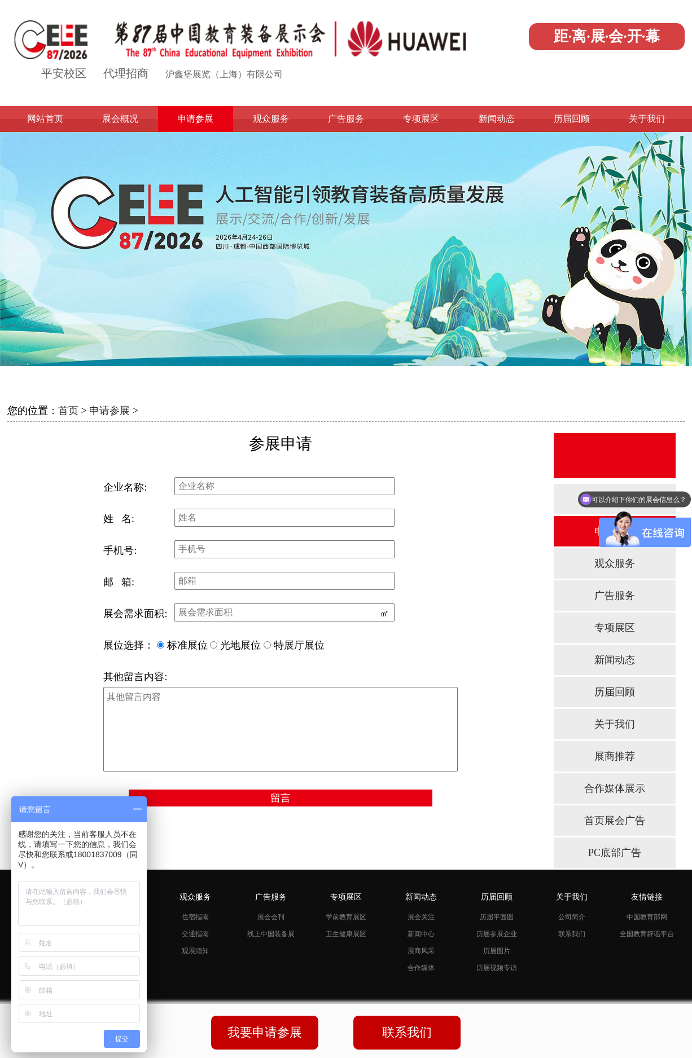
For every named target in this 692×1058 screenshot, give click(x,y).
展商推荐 (614, 756)
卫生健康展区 (346, 934)
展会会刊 (270, 917)
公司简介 (571, 917)
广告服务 (346, 119)
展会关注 (421, 917)
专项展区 (421, 119)
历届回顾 (572, 119)
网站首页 (45, 119)
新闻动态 (497, 119)
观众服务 (271, 119)
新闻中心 (421, 934)
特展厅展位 (299, 645)
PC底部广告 (614, 852)
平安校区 (63, 73)
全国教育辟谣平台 (647, 934)
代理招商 (125, 73)
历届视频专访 (496, 968)
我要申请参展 (264, 1032)
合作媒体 (421, 968)
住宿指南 (195, 917)
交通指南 (195, 934)
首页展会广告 (614, 820)
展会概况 (120, 119)
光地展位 (240, 645)
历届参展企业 (496, 934)
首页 (68, 410)
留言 (280, 798)
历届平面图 (497, 917)
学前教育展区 (346, 917)
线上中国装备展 (271, 934)
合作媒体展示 (614, 788)
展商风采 (421, 951)
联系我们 (571, 934)
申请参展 (195, 119)
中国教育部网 (647, 917)
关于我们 (647, 119)
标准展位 (187, 645)
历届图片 (496, 951)
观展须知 (195, 951)
